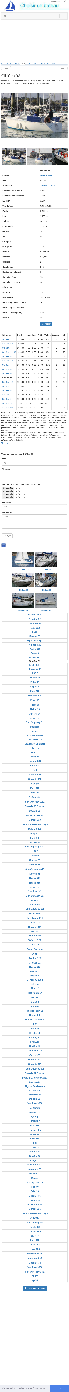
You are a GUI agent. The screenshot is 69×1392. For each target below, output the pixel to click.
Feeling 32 (34, 1037)
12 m (38, 63)
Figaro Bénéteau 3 (35, 1086)
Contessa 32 (34, 1082)
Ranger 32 (34, 1160)
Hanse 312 (34, 878)
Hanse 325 (34, 1015)
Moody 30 (34, 718)
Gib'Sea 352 (7, 403)
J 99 (35, 1143)
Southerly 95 (34, 665)
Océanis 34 (35, 1262)
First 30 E (35, 792)
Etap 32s (34, 1125)
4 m (3, 63)
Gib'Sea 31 (7, 386)
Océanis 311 (34, 927)
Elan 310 (34, 788)
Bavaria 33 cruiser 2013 (35, 1078)
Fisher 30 (35, 709)
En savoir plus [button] (40, 1388)
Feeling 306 (35, 649)
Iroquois (34, 727)
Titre (4, 459)
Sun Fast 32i (35, 891)
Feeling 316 (35, 757)
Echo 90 (34, 682)
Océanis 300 (34, 695)
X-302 (35, 851)
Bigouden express (34, 736)
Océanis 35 (35, 1196)
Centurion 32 (35, 1050)
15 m (52, 63)
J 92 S (34, 673)
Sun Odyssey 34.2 (35, 1272)
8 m (18, 63)
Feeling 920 (34, 761)
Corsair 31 (34, 860)
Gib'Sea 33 (7, 399)
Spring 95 (34, 900)
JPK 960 (34, 997)
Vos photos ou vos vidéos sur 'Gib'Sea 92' (21, 485)
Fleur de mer (35, 993)
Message (6, 469)
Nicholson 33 (35, 1095)
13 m (43, 63)
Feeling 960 (35, 984)
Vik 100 (34, 1276)
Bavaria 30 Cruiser (35, 806)
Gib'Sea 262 (7, 344)
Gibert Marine (46, 175)
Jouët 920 (34, 765)
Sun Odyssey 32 (35, 896)
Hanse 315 (34, 883)
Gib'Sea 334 (7, 395)
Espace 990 (35, 1134)
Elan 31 (35, 752)
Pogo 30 (34, 700)
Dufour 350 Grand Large (35, 1213)
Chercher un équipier (35, 1288)
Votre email (7, 512)
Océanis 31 (35, 797)
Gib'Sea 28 (7, 369)
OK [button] (59, 1388)
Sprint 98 (35, 904)
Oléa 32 (35, 1002)
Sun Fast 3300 (35, 1267)
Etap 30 (35, 653)
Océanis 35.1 (35, 1200)
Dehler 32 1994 (35, 980)
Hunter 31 (34, 677)
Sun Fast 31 (34, 774)
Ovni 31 (34, 931)
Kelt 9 (34, 632)
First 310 (34, 691)
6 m (10, 63)
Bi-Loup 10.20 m (34, 1205)
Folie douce (34, 623)
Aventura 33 (34, 1169)
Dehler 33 (35, 1227)
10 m (29, 63)
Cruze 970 (34, 1055)
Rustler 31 (34, 972)
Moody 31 (34, 887)
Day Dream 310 (35, 918)
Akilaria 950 (34, 913)
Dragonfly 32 (35, 1116)
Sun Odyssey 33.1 (35, 1183)
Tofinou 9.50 (34, 940)
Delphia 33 (34, 1173)
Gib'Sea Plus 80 (9, 352)
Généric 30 (35, 714)
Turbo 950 (34, 855)
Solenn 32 (34, 1151)
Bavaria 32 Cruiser (35, 1073)
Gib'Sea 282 (7, 361)
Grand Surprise (34, 949)
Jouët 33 (35, 1147)
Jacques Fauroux (47, 186)
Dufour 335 (35, 1209)
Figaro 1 (34, 686)
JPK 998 (34, 1218)
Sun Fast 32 (34, 842)
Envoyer (7, 536)
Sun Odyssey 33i (35, 1068)
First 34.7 (35, 1244)
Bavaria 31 (34, 811)
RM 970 (35, 1028)
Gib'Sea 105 (7, 407)
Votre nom (6, 502)
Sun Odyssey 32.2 (35, 801)
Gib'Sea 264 (7, 348)
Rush (35, 770)
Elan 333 (35, 1236)
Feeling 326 (34, 958)
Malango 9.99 (35, 1258)
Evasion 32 (35, 619)
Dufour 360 (35, 1231)
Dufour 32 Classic (34, 1019)
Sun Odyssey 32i (35, 909)
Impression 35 (35, 1253)
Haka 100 (35, 1249)
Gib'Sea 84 (7, 365)
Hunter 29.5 (35, 628)
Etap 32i (34, 833)
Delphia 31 (34, 1099)
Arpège (35, 783)
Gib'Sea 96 (7, 390)
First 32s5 (34, 1042)
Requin (35, 1006)
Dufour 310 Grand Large (35, 824)
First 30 (35, 944)
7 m (14, 63)
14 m (48, 63)
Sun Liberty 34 (35, 1222)
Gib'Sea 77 (7, 339)
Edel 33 (35, 1191)
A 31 (34, 953)
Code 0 (35, 1186)
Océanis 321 (34, 1064)
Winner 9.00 (34, 644)
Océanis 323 (34, 1059)
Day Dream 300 (35, 740)
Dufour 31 (34, 873)
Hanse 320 (34, 967)
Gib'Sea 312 (7, 382)
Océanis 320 (34, 779)
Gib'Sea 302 (7, 373)
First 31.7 (35, 922)
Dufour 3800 (34, 829)
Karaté (34, 1178)
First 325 (34, 1138)
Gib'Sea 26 (7, 356)
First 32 (35, 988)
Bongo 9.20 (35, 976)
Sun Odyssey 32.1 (35, 846)
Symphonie (35, 935)
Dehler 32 (35, 1108)
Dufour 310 (35, 820)
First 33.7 (35, 1121)
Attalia (34, 731)
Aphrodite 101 (34, 1164)
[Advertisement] (34, 41)
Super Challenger (35, 640)
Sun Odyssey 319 (34, 869)
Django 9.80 (34, 1112)
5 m (7, 63)
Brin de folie (34, 614)
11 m (33, 63)
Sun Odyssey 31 (35, 722)
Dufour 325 (35, 1130)
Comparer (46, 324)
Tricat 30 (34, 704)
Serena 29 (34, 636)
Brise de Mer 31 (34, 815)
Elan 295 (35, 748)
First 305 (34, 838)
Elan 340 (34, 1240)
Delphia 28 (34, 1033)
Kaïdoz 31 (34, 864)
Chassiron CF (34, 669)
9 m (23, 63)
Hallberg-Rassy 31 (34, 1011)
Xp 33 (35, 1280)
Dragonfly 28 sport (35, 744)
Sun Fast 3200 (35, 1103)
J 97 (35, 1024)
